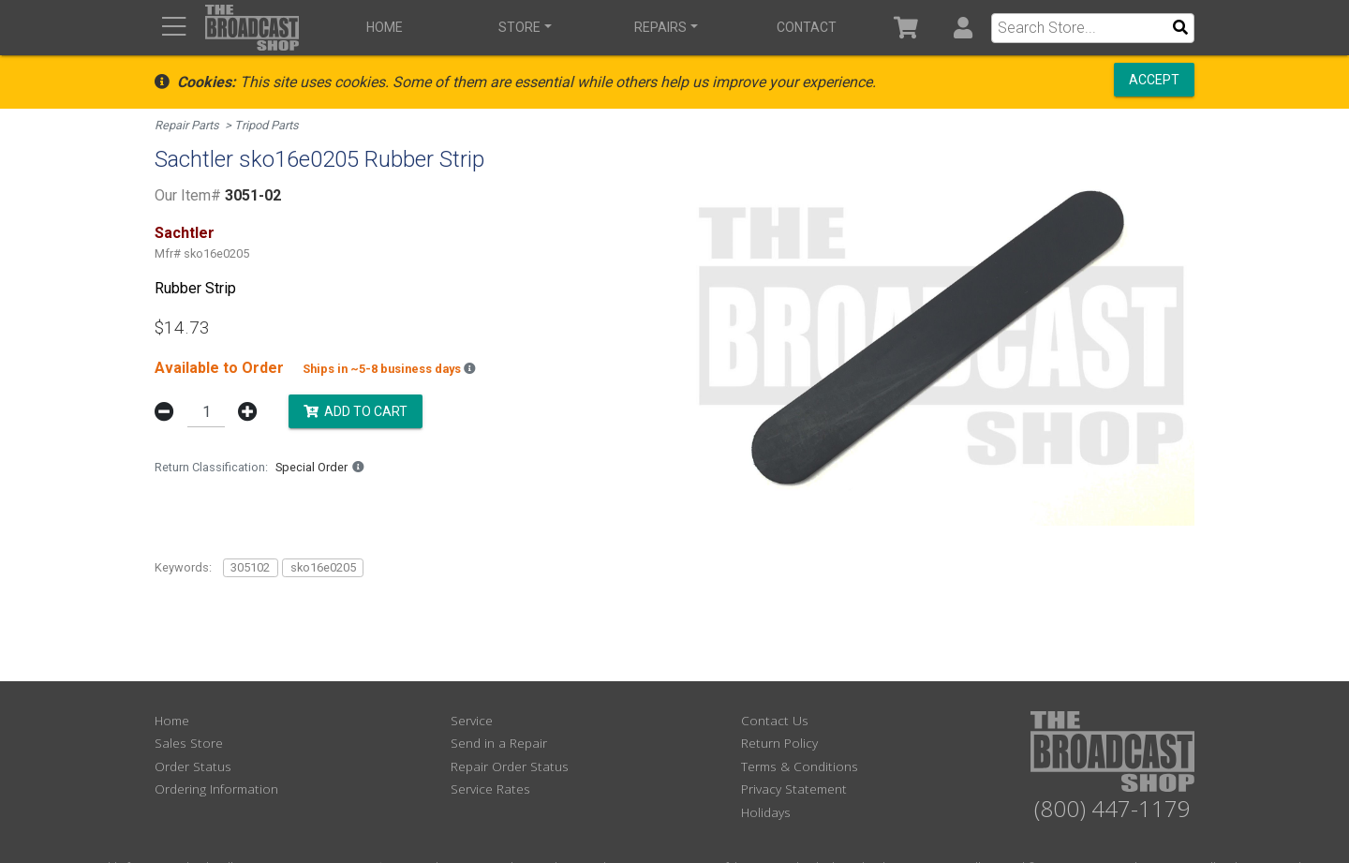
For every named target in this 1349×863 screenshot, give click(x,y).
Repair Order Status (510, 766)
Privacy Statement (794, 788)
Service (472, 720)
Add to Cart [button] (356, 410)
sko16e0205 (323, 567)
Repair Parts (187, 125)
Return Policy (779, 742)
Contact (807, 27)
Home (384, 27)
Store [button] (519, 27)
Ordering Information (216, 788)
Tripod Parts (266, 125)
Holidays (766, 812)
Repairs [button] (660, 27)
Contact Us (774, 720)
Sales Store (189, 742)
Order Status (193, 766)
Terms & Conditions (799, 766)
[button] (962, 27)
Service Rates (490, 788)
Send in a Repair (499, 742)
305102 (250, 567)
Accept (1154, 79)
